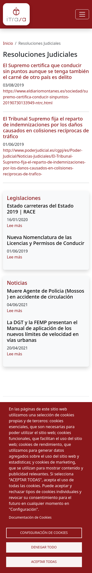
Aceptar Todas (44, 561)
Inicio (8, 43)
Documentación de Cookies (30, 517)
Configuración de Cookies (44, 532)
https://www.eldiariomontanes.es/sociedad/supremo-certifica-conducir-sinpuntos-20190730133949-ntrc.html (45, 97)
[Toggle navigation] (82, 14)
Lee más (14, 225)
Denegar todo (44, 547)
